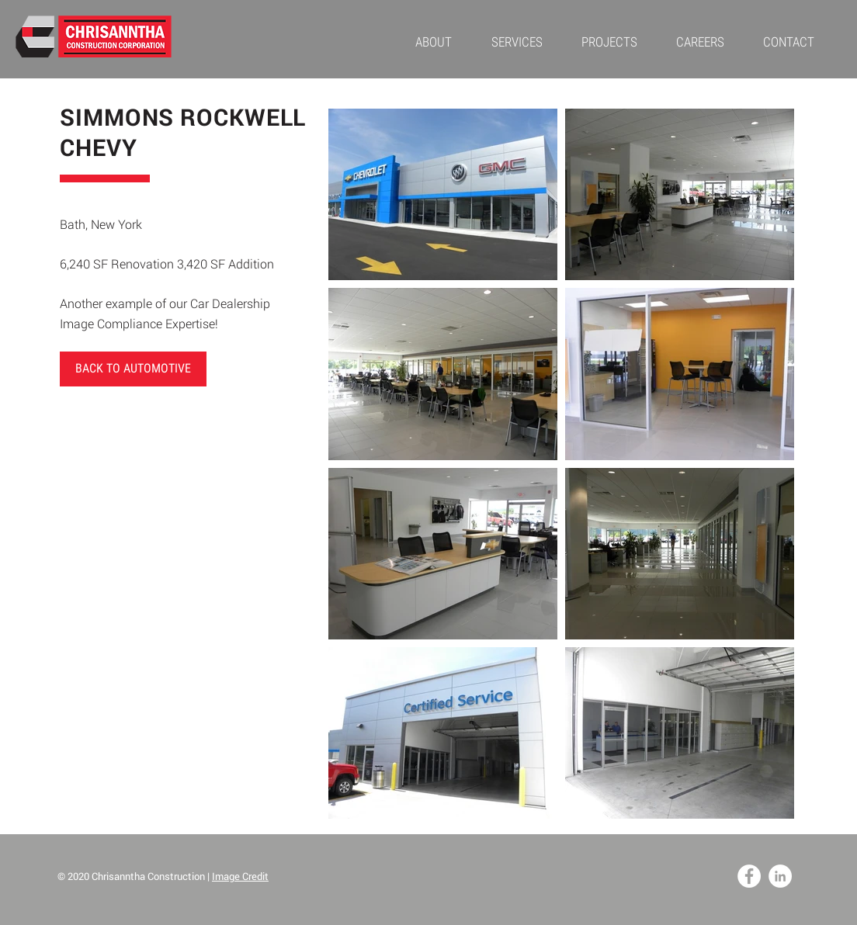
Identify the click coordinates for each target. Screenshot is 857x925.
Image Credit (240, 876)
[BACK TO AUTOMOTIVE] (133, 369)
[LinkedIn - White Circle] (780, 876)
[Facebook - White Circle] (749, 876)
